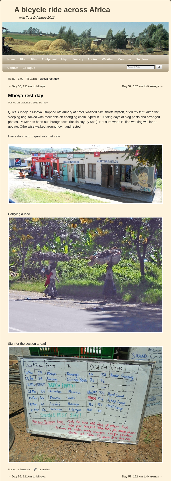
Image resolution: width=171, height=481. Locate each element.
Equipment (49, 59)
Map (64, 59)
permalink (44, 469)
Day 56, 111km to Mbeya (26, 86)
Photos (93, 59)
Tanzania (31, 78)
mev (45, 102)
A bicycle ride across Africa (62, 10)
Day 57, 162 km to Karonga (142, 86)
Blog (23, 59)
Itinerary (77, 59)
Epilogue (29, 67)
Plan (34, 59)
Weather (108, 59)
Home (11, 59)
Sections (142, 59)
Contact (12, 67)
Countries (125, 59)
